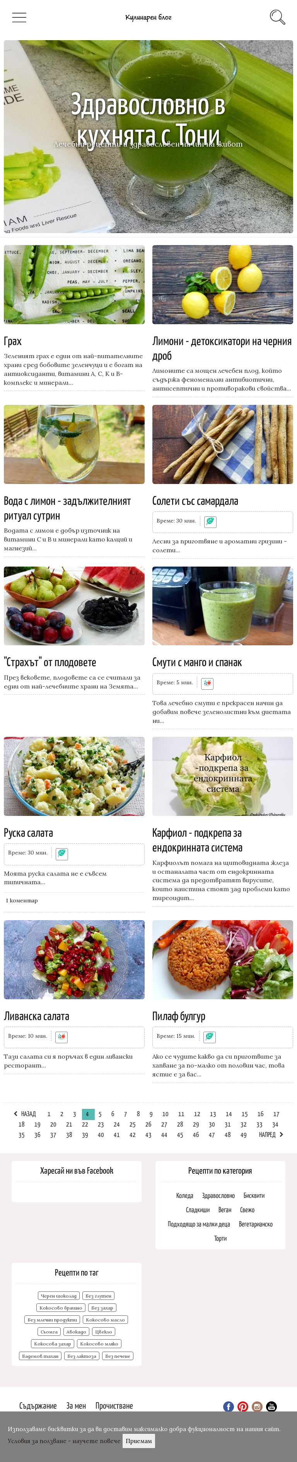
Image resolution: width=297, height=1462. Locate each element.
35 (22, 1134)
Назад (28, 1113)
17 (276, 1113)
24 (117, 1124)
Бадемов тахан (40, 1356)
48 (228, 1134)
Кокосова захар (52, 1344)
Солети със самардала (195, 499)
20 (53, 1124)
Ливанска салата (36, 1015)
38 (69, 1134)
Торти (220, 1238)
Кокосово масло (105, 1320)
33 (259, 1124)
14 (229, 1113)
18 (22, 1124)
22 (85, 1124)
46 (196, 1134)
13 (213, 1113)
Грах (13, 340)
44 (164, 1134)
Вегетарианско (256, 1223)
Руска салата (28, 831)
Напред (267, 1134)
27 (164, 1124)
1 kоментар (22, 900)
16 (261, 1113)
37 (53, 1134)
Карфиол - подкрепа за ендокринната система (197, 839)
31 (228, 1124)
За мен (76, 1405)
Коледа (184, 1195)
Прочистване (114, 1405)
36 (37, 1134)
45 (180, 1134)
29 (196, 1124)
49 (244, 1134)
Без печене (117, 1356)
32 (244, 1124)
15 (245, 1113)
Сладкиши (198, 1209)
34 (275, 1124)
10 (165, 1113)
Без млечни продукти (52, 1320)
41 (117, 1134)
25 (133, 1124)
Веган (224, 1209)
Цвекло (103, 1332)
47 (212, 1134)
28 (180, 1124)
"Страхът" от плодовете (50, 661)
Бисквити (254, 1195)
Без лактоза (81, 1356)
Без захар (102, 1308)
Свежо (247, 1209)
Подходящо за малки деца (199, 1223)
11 (181, 1113)
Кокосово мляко (99, 1344)
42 (133, 1134)
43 (148, 1134)
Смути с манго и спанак (197, 661)
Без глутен (98, 1296)
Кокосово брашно (60, 1308)
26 (148, 1124)
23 (101, 1124)
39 (85, 1134)
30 (212, 1124)
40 (101, 1134)
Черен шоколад (59, 1296)
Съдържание (38, 1405)
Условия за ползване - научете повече (64, 1441)
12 (197, 1113)
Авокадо (76, 1332)
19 (37, 1124)
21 (69, 1124)
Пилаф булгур (178, 1015)
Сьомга (49, 1332)
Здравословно (218, 1195)
